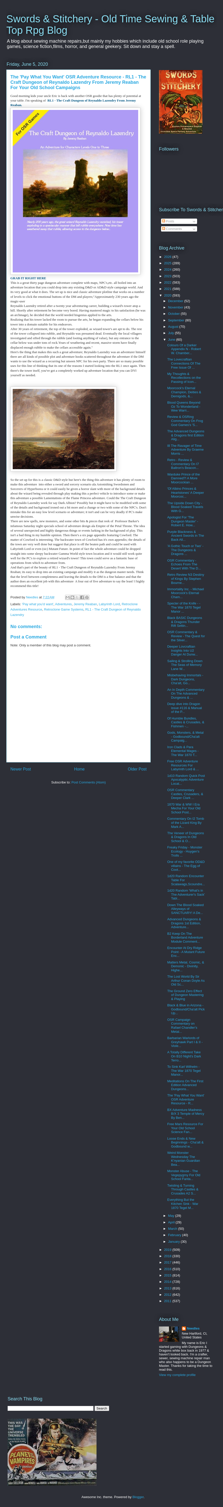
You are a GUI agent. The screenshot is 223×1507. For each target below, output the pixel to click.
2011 (168, 1301)
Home (79, 769)
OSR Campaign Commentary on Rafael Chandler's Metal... (182, 1026)
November (176, 307)
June (172, 339)
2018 (168, 1256)
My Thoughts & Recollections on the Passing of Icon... (184, 378)
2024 (168, 269)
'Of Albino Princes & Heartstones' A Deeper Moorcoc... (185, 492)
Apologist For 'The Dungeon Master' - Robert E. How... (182, 521)
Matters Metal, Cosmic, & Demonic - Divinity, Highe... (185, 966)
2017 (168, 1262)
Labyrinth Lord (109, 604)
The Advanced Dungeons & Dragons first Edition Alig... (185, 435)
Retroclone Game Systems (63, 609)
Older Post (137, 769)
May (171, 1216)
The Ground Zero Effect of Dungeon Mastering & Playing (185, 995)
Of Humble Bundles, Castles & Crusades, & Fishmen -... (185, 722)
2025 (168, 263)
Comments (172, 229)
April (172, 1222)
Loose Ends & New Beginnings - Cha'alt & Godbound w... (185, 1142)
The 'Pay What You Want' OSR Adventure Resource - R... (185, 1099)
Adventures (63, 604)
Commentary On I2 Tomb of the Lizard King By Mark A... (185, 822)
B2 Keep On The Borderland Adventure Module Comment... (185, 937)
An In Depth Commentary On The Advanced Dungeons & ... (185, 693)
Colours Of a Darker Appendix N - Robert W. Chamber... (184, 349)
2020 (168, 295)
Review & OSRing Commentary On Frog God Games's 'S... (185, 421)
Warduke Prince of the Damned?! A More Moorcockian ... (183, 478)
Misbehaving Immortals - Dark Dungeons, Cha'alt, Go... (185, 679)
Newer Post (20, 769)
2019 (168, 1250)
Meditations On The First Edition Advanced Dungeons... (185, 1085)
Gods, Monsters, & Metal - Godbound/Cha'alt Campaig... (185, 736)
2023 (168, 276)
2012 (168, 1295)
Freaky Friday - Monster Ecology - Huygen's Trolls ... (184, 851)
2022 (168, 282)
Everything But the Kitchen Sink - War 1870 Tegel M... (182, 1203)
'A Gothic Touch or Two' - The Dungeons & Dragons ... (185, 550)
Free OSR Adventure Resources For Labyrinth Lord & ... (183, 765)
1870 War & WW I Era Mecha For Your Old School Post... (183, 808)
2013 (168, 1288)
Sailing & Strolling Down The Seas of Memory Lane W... (184, 665)
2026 (168, 257)
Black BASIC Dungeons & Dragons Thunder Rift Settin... (184, 622)
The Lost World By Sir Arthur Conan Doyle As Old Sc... (185, 980)
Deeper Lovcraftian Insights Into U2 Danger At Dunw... (182, 650)
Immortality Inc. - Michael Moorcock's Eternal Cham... (185, 593)
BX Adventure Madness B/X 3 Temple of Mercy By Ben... (185, 1114)
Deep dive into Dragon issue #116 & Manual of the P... (184, 708)
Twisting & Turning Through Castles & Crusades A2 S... (182, 1189)
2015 (168, 1275)
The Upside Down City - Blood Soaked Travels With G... (185, 507)
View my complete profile (177, 1375)
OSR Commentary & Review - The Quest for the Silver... (186, 636)
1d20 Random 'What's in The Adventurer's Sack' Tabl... (186, 894)
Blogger (138, 1497)
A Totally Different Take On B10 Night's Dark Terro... (184, 1056)
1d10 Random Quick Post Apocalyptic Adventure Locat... (186, 779)
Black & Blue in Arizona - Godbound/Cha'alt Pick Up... (186, 1009)
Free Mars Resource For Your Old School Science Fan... (185, 1128)
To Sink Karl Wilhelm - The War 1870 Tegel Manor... (183, 1070)
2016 (168, 1269)
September (176, 320)
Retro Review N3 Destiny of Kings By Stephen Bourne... (185, 578)
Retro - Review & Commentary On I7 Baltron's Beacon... (183, 464)
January (174, 1241)
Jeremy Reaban (85, 604)
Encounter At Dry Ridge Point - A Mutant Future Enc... (186, 952)
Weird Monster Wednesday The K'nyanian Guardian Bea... (183, 1159)
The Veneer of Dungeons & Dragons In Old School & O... (185, 837)
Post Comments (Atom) (88, 782)
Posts (168, 221)
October (174, 314)
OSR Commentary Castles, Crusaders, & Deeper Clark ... (185, 794)
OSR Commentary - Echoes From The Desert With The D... (184, 564)
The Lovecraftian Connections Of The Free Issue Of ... (183, 363)
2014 (168, 1282)
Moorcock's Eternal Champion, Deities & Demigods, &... (184, 392)
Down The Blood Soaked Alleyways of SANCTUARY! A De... (185, 909)
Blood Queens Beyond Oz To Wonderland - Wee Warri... (183, 406)
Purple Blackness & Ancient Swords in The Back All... (185, 536)
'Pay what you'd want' (38, 604)
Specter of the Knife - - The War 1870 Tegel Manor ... (183, 607)
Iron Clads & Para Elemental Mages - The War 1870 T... (182, 751)
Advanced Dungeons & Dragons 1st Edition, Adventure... (184, 923)
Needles (193, 1328)
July (171, 333)
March (173, 1229)
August (173, 327)
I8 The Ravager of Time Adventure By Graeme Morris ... (185, 449)
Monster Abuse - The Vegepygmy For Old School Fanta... (183, 1175)
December (176, 301)
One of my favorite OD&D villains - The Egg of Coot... (185, 866)
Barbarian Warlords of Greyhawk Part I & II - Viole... (184, 1042)
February (175, 1235)
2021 (168, 289)
